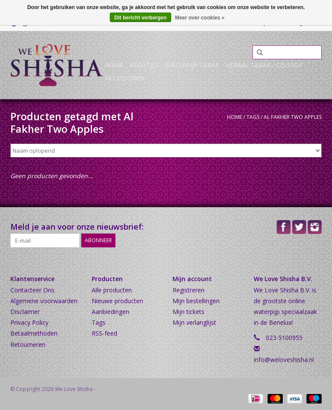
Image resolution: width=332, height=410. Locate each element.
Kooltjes (144, 65)
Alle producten (112, 290)
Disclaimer (25, 312)
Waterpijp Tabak (192, 65)
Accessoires (124, 78)
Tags (252, 117)
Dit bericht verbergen (141, 18)
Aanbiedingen (110, 312)
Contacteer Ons (32, 290)
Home (114, 65)
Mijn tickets (188, 312)
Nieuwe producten (117, 301)
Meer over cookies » (200, 18)
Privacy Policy (29, 322)
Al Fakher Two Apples (293, 117)
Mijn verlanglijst (194, 322)
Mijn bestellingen (196, 301)
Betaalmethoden (33, 333)
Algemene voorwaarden (43, 301)
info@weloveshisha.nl (284, 360)
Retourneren (27, 344)
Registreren (188, 290)
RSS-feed (104, 333)
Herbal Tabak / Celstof (264, 65)
